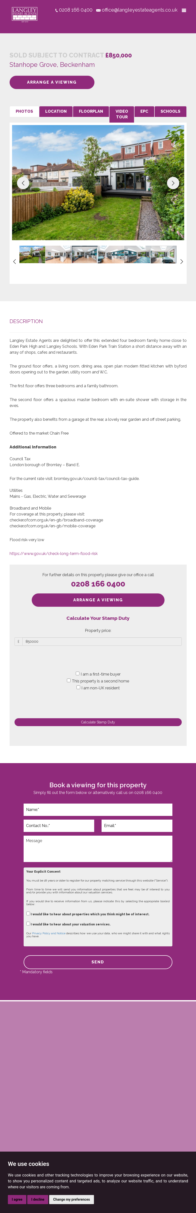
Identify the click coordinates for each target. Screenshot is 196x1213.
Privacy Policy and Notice (49, 933)
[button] (23, 183)
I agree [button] (17, 1199)
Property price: (98, 630)
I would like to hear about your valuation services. (68, 924)
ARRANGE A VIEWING (52, 82)
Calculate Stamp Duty (98, 722)
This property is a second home (98, 681)
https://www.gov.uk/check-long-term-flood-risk (54, 553)
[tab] (24, 111)
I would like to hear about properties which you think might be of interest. (88, 914)
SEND (97, 962)
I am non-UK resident (98, 687)
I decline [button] (37, 1199)
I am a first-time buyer (98, 674)
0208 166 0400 (98, 583)
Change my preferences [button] (71, 1199)
